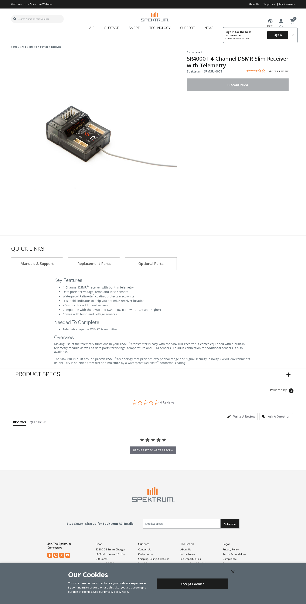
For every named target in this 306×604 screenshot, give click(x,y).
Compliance (230, 559)
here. (247, 38)
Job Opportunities (190, 559)
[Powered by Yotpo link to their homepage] (282, 391)
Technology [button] (159, 28)
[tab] (241, 416)
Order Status (145, 554)
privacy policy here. (116, 592)
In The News (187, 554)
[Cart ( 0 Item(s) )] (292, 21)
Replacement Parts (94, 263)
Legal (226, 544)
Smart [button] (134, 28)
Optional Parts (151, 263)
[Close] (233, 571)
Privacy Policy (231, 549)
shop (23, 46)
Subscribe (230, 524)
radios (33, 46)
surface (44, 46)
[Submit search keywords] (14, 18)
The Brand (187, 544)
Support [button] (187, 28)
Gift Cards (102, 559)
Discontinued (237, 85)
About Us (253, 4)
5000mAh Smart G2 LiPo (110, 554)
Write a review (279, 71)
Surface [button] (111, 28)
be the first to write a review (153, 450)
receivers (56, 46)
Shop (99, 544)
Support (143, 544)
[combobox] (37, 19)
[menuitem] (93, 29)
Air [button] (92, 28)
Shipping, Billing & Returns (153, 559)
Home (14, 46)
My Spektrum (287, 4)
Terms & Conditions (234, 554)
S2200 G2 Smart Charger (110, 549)
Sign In (278, 35)
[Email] (181, 524)
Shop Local (269, 4)
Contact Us (144, 549)
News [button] (209, 28)
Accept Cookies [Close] (192, 584)
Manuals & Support (37, 263)
